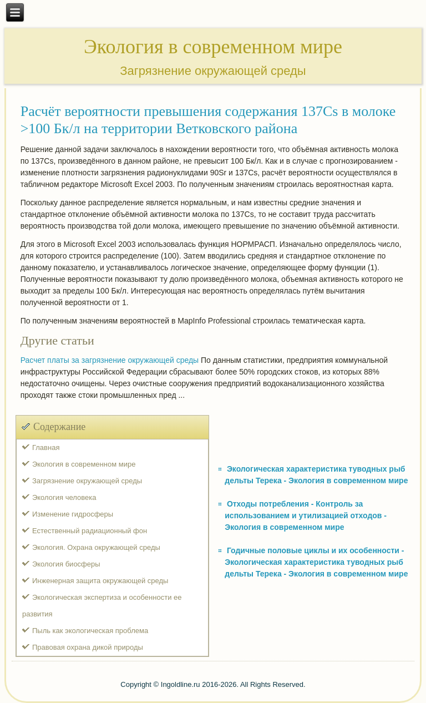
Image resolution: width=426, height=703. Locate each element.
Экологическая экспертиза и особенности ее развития (102, 605)
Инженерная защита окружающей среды (100, 580)
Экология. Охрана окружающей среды (96, 547)
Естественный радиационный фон (89, 531)
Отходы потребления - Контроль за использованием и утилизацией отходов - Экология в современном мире (306, 515)
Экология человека (64, 497)
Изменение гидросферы (72, 514)
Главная (45, 447)
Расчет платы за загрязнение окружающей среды (110, 360)
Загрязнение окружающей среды (87, 481)
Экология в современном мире (83, 464)
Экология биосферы (66, 564)
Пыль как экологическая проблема (90, 630)
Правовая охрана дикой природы (87, 647)
